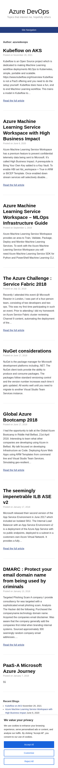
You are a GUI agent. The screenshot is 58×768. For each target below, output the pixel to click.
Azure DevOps (29, 11)
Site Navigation (29, 30)
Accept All (29, 744)
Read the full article (13, 100)
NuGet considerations (27, 350)
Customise (29, 753)
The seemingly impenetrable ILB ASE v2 (27, 496)
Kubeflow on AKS (22, 50)
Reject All (28, 761)
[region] (29, 741)
